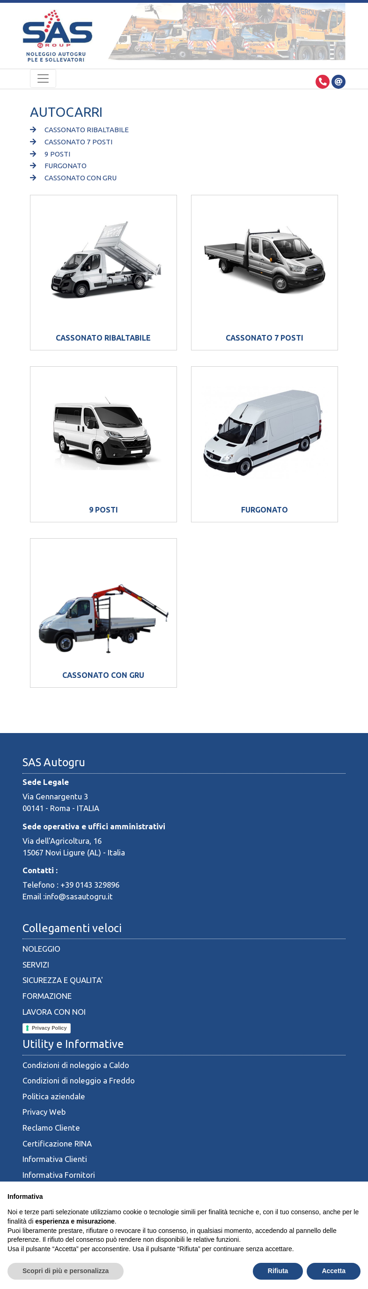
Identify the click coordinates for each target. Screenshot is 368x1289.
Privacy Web (44, 1111)
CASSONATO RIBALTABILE (79, 130)
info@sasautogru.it (79, 896)
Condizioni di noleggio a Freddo (78, 1080)
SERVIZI (35, 964)
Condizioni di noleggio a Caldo (75, 1065)
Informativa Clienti (54, 1158)
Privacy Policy (49, 1028)
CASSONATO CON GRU (73, 178)
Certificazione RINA (57, 1143)
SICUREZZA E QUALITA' (62, 980)
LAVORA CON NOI (54, 1011)
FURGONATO (58, 166)
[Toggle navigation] (43, 78)
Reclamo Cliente (51, 1127)
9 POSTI (50, 154)
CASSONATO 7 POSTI (71, 142)
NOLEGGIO (41, 948)
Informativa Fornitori (58, 1174)
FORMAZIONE (47, 995)
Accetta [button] (334, 1271)
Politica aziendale (53, 1096)
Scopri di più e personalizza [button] (65, 1271)
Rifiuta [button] (278, 1271)
